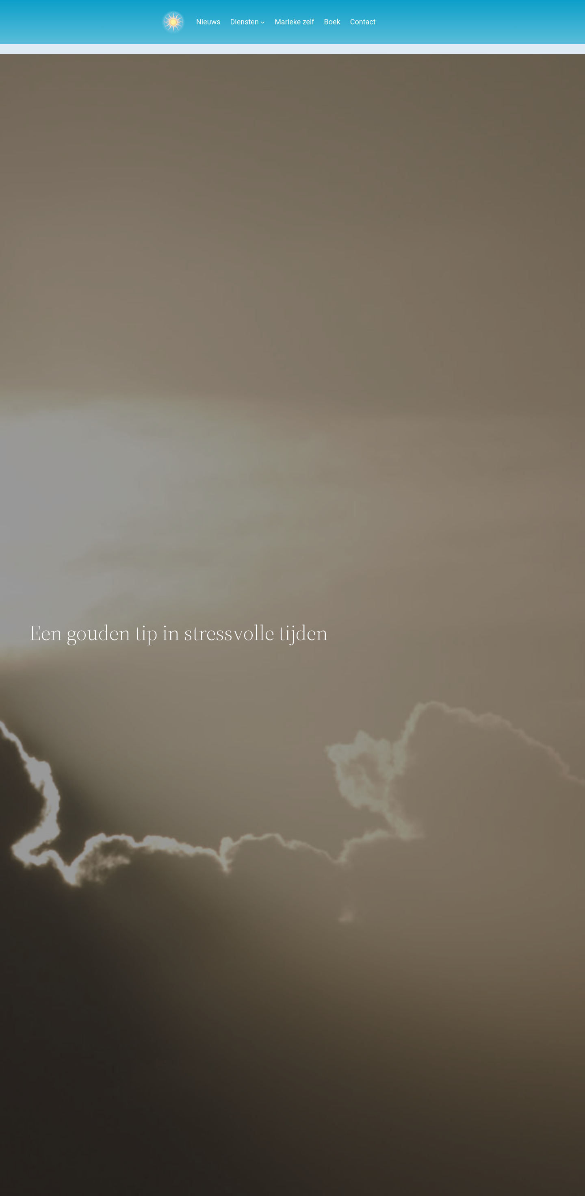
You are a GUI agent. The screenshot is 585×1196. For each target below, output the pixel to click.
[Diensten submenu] (262, 22)
